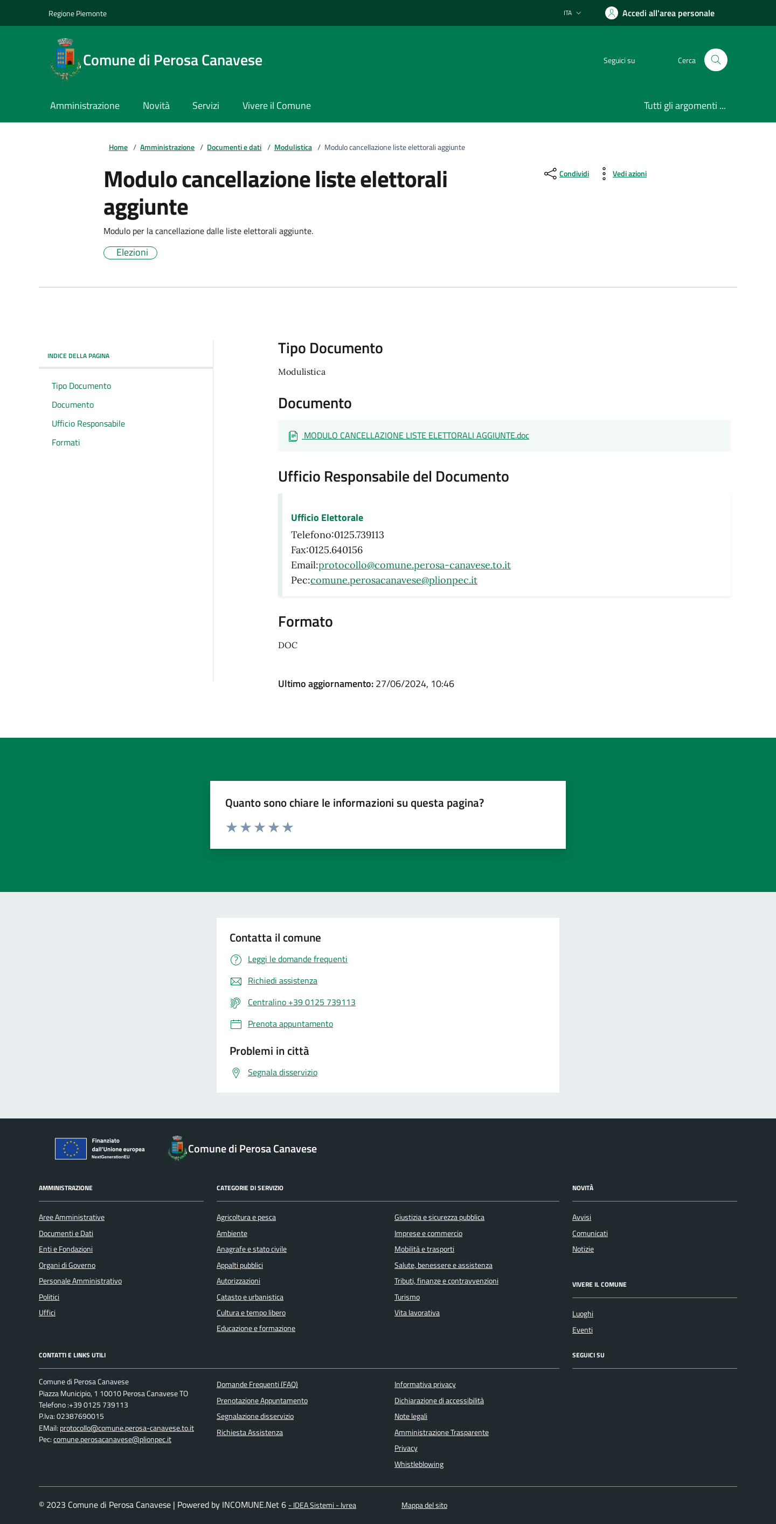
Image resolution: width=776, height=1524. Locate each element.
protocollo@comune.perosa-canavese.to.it (414, 565)
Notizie (583, 1249)
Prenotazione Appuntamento (262, 1400)
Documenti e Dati (66, 1233)
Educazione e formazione (256, 1328)
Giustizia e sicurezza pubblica (439, 1217)
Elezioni (132, 252)
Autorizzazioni (238, 1281)
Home (118, 147)
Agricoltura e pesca (246, 1217)
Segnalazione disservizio (255, 1416)
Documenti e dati (234, 147)
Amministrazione (167, 147)
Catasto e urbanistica (250, 1297)
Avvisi (581, 1217)
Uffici (47, 1313)
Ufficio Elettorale (327, 518)
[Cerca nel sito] (716, 60)
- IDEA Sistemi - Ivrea (322, 1505)
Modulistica (293, 147)
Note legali (410, 1416)
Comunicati (590, 1233)
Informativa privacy (425, 1384)
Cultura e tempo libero (251, 1313)
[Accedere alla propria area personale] (660, 13)
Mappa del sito (424, 1505)
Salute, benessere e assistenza (443, 1265)
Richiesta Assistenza (250, 1432)
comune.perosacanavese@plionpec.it (393, 580)
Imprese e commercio (428, 1233)
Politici (49, 1297)
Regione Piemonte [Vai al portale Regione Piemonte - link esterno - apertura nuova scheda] (77, 13)
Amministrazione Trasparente (441, 1432)
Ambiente (232, 1233)
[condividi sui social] (565, 173)
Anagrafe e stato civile (252, 1249)
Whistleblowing (419, 1464)
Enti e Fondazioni (66, 1249)
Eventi (582, 1330)
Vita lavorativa (417, 1313)
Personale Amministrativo (80, 1281)
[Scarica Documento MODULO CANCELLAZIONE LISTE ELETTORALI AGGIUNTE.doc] (408, 436)
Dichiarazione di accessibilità (439, 1400)
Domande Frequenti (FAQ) (257, 1384)
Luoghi (582, 1314)
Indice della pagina (125, 356)
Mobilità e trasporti (424, 1249)
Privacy (406, 1448)
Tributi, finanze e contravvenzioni (446, 1281)
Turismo (407, 1297)
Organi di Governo (67, 1265)
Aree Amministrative (72, 1217)
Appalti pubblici (240, 1265)
